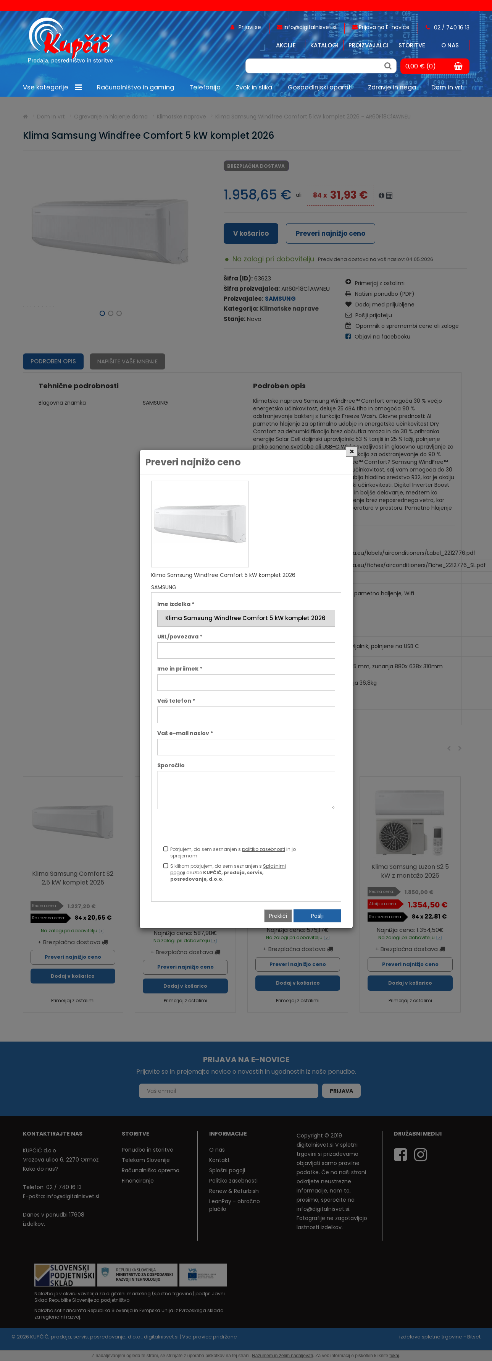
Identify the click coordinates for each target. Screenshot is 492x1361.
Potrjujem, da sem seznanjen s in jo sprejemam (233, 852)
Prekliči (278, 916)
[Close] (352, 451)
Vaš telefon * (176, 701)
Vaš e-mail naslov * (185, 733)
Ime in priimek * (179, 668)
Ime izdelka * (175, 604)
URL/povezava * (179, 636)
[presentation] (215, 829)
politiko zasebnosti (263, 849)
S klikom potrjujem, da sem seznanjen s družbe (228, 872)
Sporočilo (171, 765)
